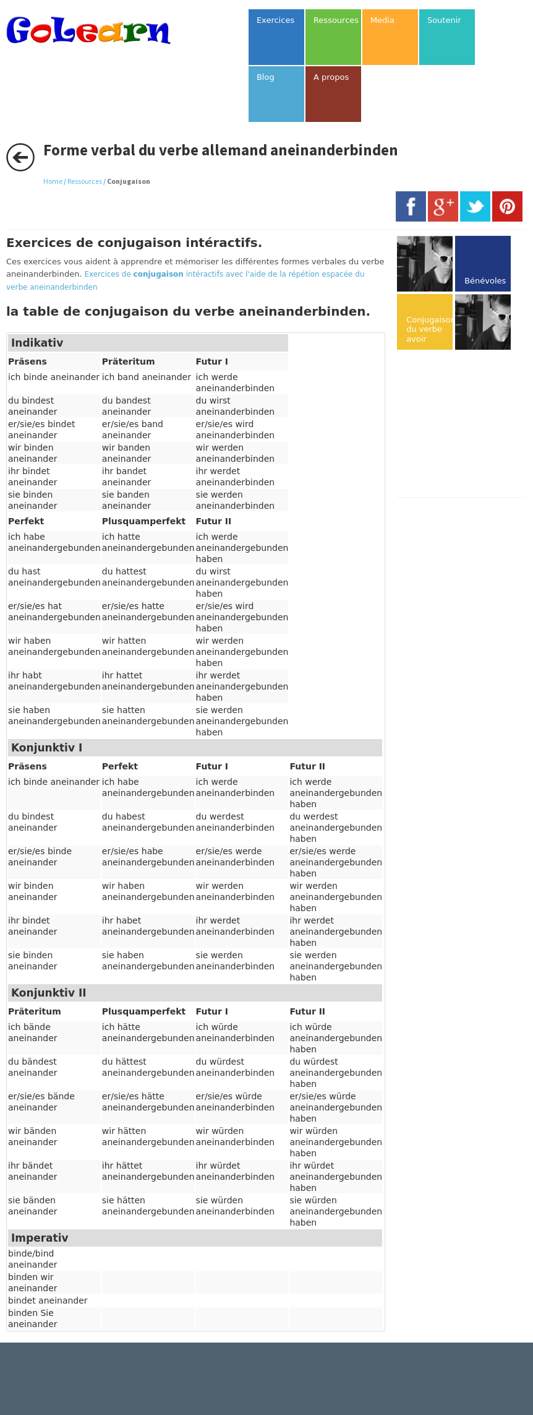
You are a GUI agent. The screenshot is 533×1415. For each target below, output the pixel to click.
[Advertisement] (464, 425)
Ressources (84, 181)
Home (52, 181)
